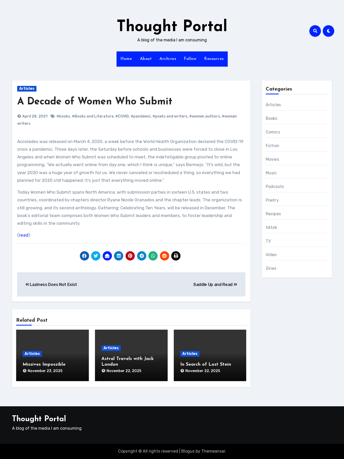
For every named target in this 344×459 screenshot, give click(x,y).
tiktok (271, 227)
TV (268, 241)
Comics (273, 132)
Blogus (188, 451)
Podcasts (275, 186)
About (146, 59)
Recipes (273, 213)
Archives (167, 59)
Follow (190, 59)
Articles (26, 88)
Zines (271, 268)
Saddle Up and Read (215, 284)
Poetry (272, 200)
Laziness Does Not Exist (51, 284)
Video (271, 254)
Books (272, 118)
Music (271, 172)
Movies (272, 159)
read (23, 235)
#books (63, 116)
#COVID (122, 116)
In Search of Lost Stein (205, 364)
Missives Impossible (44, 364)
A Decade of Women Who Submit (94, 102)
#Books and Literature (92, 116)
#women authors (204, 116)
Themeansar (213, 451)
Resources (214, 59)
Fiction (272, 145)
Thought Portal (172, 27)
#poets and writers (169, 116)
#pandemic (141, 116)
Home (126, 59)
